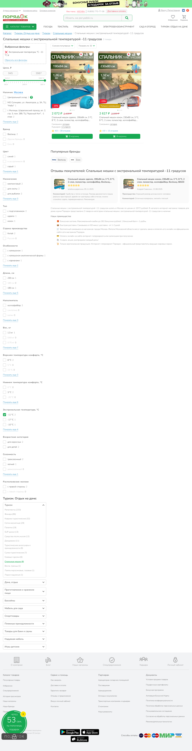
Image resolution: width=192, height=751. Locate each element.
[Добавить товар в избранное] (91, 54)
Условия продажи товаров (157, 679)
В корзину (72, 136)
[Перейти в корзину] (184, 18)
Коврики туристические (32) (17, 518)
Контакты (55, 706)
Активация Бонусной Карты (157, 696)
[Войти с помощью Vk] (183, 10)
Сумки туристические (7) (16, 552)
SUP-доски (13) (11, 532)
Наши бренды (9, 706)
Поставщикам (104, 685)
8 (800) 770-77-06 (96, 11)
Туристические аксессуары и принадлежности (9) (17, 547)
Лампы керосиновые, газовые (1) (19, 570)
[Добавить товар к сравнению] (86, 54)
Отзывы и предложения (61, 696)
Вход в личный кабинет (60, 701)
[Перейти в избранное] (173, 18)
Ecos (75, 160)
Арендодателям (104, 690)
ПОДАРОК (14, 736)
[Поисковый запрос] (93, 18)
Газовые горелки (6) (13, 557)
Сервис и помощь (59, 675)
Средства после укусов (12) (17, 536)
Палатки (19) (10, 527)
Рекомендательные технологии (159, 721)
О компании (103, 706)
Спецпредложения (11, 690)
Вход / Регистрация (169, 10)
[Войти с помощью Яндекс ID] (187, 10)
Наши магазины (9, 701)
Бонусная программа (155, 690)
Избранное (7, 686)
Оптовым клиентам (48, 10)
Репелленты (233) (13, 509)
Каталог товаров (11, 675)
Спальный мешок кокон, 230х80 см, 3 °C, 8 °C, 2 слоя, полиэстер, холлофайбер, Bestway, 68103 (160, 180)
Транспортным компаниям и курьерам (114, 701)
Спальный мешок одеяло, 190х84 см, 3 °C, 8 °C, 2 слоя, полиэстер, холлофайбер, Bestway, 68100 (91, 180)
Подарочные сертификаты (157, 685)
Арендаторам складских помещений (113, 680)
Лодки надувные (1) (14, 574)
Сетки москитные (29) (14, 523)
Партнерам (103, 675)
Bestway (58, 160)
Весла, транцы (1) (13, 566)
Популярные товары (11, 680)
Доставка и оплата (116, 11)
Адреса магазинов (12, 10)
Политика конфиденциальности (159, 700)
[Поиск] (127, 18)
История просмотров (12, 696)
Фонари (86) (10, 514)
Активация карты (30, 10)
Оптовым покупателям (107, 696)
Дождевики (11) (12, 540)
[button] (19, 27)
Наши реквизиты (105, 711)
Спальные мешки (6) (14, 561)
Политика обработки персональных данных (164, 706)
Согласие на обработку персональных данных (165, 716)
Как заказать (56, 680)
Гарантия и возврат (58, 690)
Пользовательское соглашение (159, 711)
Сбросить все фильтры (16, 60)
